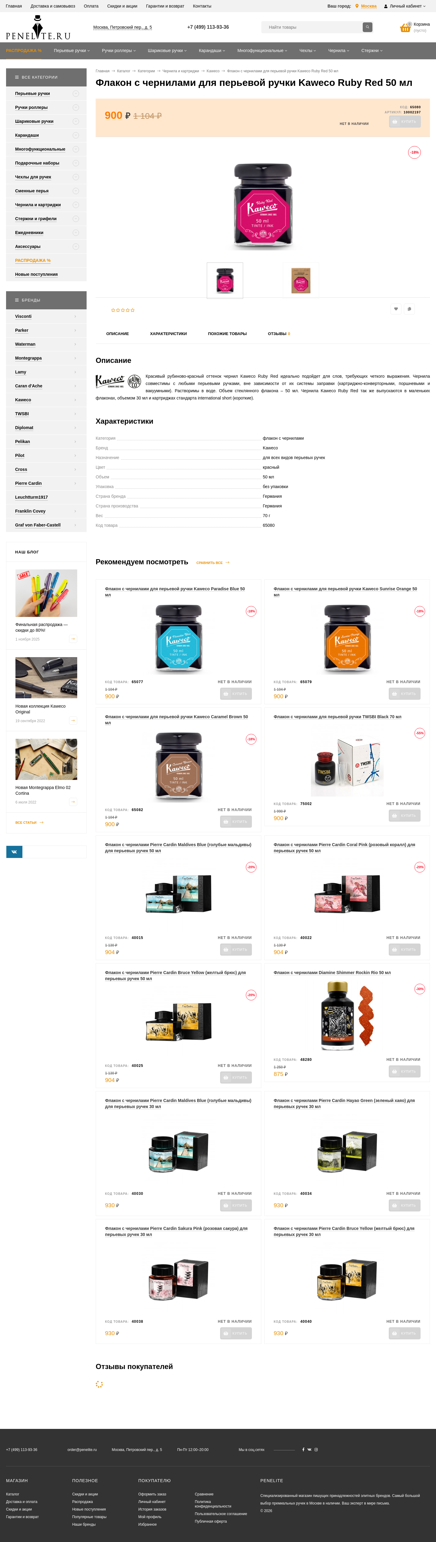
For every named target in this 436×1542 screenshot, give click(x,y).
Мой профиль (150, 1517)
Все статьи (29, 822)
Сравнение (204, 1494)
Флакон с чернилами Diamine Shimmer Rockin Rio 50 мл (332, 972)
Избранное (147, 1524)
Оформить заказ (152, 1494)
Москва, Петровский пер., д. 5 (122, 27)
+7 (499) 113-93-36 (208, 27)
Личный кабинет (152, 1502)
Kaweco (213, 71)
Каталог (123, 71)
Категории (146, 71)
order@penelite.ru (82, 1450)
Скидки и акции (19, 1509)
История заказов (152, 1509)
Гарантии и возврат (22, 1517)
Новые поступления (89, 1509)
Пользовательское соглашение (221, 1514)
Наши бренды (83, 1524)
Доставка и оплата (22, 1502)
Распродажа (82, 1502)
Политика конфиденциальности (213, 1504)
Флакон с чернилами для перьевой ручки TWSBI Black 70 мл (337, 716)
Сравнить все (213, 562)
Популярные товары (89, 1517)
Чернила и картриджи (181, 71)
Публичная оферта (211, 1521)
